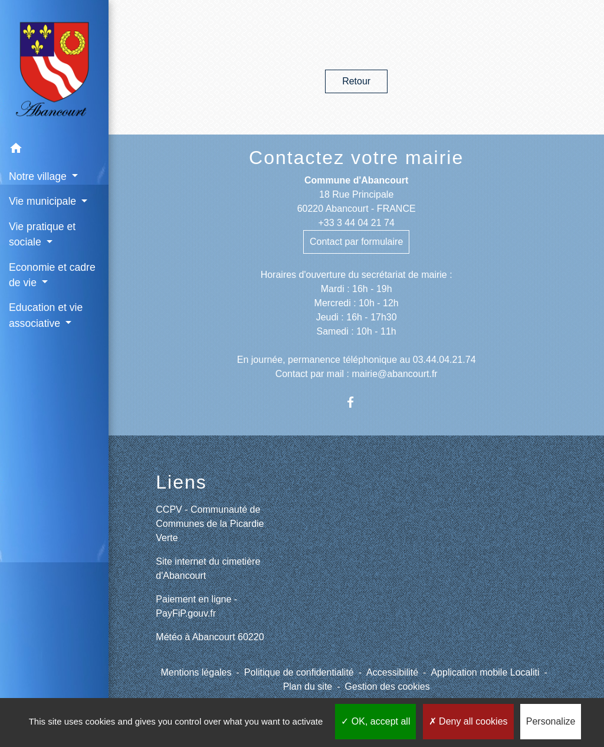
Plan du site (308, 687)
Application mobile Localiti (485, 672)
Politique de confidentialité (299, 672)
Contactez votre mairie (356, 157)
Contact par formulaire (356, 242)
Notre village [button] (39, 176)
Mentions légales (195, 672)
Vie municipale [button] (44, 201)
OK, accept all (375, 721)
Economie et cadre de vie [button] (52, 275)
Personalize (551, 721)
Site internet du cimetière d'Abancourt (208, 568)
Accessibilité (392, 672)
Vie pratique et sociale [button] (42, 234)
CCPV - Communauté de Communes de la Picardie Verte (210, 523)
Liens (181, 482)
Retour (356, 81)
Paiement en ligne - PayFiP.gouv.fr (196, 606)
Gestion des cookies (387, 687)
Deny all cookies (468, 721)
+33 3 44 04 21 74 (356, 223)
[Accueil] (54, 68)
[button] (54, 150)
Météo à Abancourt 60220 (210, 637)
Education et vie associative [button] (46, 315)
